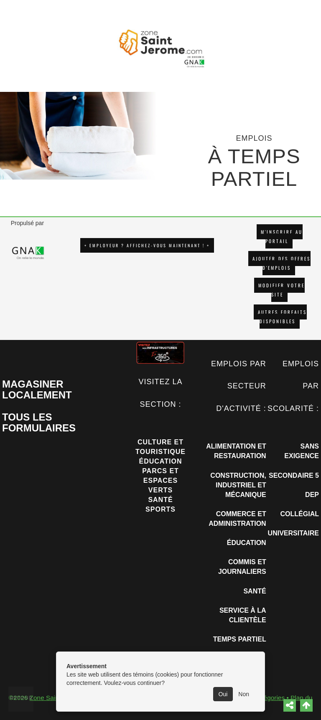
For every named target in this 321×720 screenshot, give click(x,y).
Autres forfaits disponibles (282, 317)
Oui (223, 694)
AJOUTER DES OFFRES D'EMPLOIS (281, 263)
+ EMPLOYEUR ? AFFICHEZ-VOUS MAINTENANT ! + (147, 245)
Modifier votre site (281, 290)
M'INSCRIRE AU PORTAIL (282, 236)
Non (243, 694)
